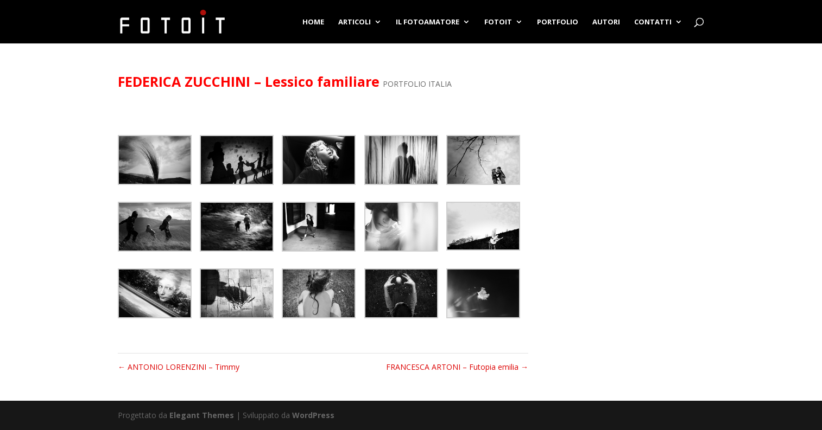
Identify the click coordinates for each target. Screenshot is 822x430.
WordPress (313, 415)
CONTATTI (653, 22)
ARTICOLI (354, 22)
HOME (313, 22)
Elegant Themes (201, 415)
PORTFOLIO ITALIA (417, 84)
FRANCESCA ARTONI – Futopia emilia (457, 367)
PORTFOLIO (557, 22)
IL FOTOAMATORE (427, 22)
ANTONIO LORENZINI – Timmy (178, 367)
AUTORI (606, 22)
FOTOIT (498, 22)
